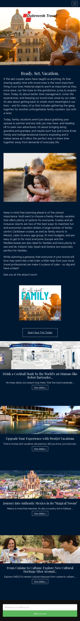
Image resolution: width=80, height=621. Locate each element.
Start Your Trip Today (40, 332)
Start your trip (40, 614)
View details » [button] (40, 387)
